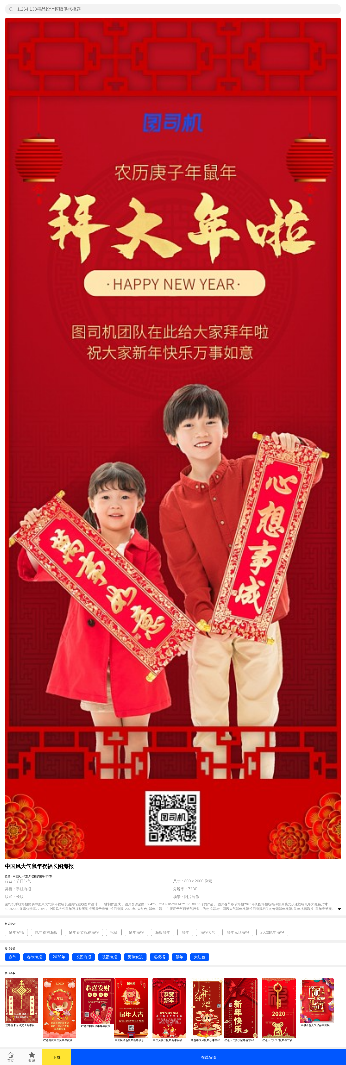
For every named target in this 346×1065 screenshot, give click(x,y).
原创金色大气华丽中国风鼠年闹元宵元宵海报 (317, 1025)
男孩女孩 (135, 956)
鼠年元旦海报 (238, 932)
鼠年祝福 (16, 932)
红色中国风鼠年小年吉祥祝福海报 (207, 1040)
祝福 (114, 932)
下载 (56, 1057)
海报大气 (207, 932)
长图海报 (83, 956)
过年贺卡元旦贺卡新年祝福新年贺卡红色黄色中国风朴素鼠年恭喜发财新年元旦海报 (21, 1025)
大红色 (199, 956)
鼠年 (185, 932)
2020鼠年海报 (272, 932)
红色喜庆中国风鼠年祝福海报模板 (59, 1040)
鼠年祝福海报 (46, 932)
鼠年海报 (136, 932)
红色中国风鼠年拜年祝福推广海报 (97, 1026)
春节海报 (34, 956)
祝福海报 (109, 956)
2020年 (59, 956)
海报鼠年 (162, 932)
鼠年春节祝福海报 (84, 932)
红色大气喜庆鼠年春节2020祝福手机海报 (241, 1040)
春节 (12, 956)
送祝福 (159, 956)
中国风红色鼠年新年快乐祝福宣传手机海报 (131, 1040)
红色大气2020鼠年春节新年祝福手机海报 (278, 1040)
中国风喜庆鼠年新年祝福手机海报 (169, 1040)
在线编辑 (208, 1057)
